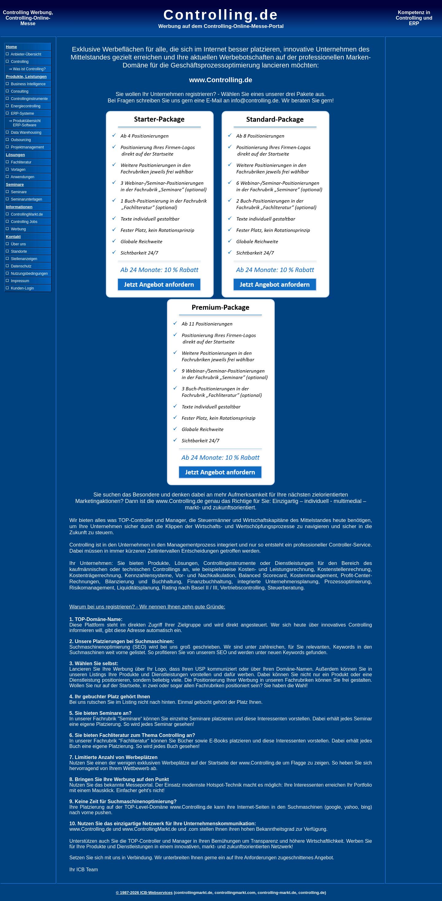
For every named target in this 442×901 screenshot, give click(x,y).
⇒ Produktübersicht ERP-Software (23, 123)
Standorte (16, 251)
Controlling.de (221, 15)
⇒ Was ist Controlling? (26, 69)
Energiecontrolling (23, 106)
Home (11, 46)
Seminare (16, 192)
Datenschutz (18, 266)
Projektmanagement (25, 147)
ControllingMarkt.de (24, 214)
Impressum (17, 281)
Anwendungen (20, 177)
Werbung (16, 229)
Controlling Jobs (21, 222)
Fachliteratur (18, 162)
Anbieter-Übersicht (23, 54)
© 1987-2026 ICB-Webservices (144, 892)
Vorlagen (15, 169)
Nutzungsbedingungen (27, 273)
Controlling (17, 61)
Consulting (17, 91)
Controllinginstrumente (27, 99)
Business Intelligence (25, 84)
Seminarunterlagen (24, 199)
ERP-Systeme (20, 113)
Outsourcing (18, 140)
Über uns (16, 244)
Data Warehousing (23, 132)
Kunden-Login (20, 288)
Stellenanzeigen (21, 259)
